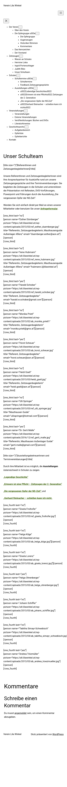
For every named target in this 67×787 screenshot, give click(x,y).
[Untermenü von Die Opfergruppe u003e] (37, 33)
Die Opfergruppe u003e (25, 33)
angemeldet (20, 713)
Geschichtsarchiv (17, 127)
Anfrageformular (49, 208)
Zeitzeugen (14, 56)
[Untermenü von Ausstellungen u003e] (36, 88)
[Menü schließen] (6, 21)
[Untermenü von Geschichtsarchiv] (26, 126)
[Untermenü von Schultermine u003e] (35, 78)
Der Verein (13, 27)
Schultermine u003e (24, 78)
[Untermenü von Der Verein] (20, 27)
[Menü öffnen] (61, 13)
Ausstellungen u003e (24, 88)
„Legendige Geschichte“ (15, 477)
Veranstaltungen (16, 111)
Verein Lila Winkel (12, 5)
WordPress (58, 734)
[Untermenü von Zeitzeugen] (21, 56)
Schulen (12, 75)
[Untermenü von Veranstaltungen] (26, 110)
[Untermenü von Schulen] (18, 75)
